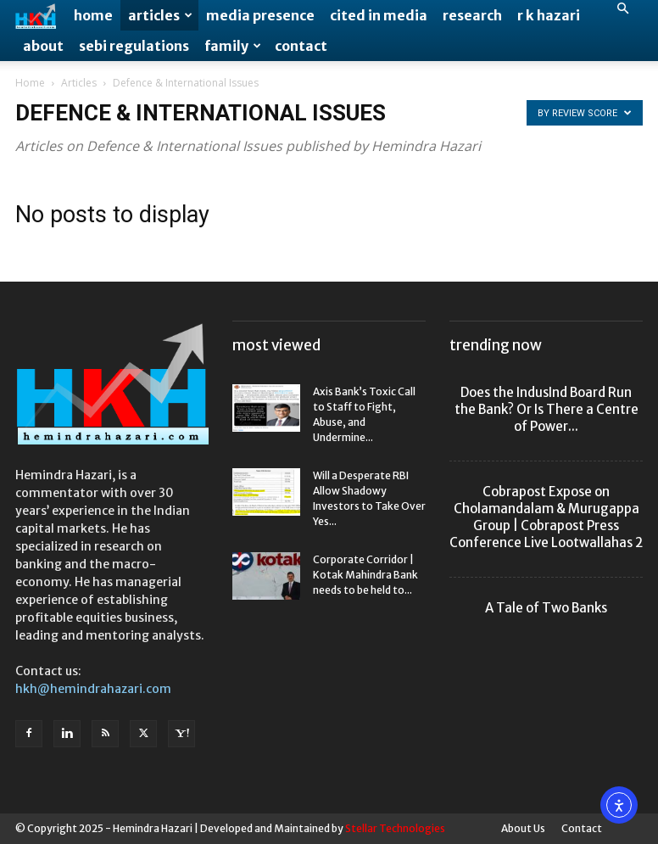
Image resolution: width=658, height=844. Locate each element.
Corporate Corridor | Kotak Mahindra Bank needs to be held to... (365, 574)
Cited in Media (378, 15)
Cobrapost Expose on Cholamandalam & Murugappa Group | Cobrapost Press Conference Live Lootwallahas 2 (546, 517)
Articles (160, 15)
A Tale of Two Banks (546, 608)
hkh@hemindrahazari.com (93, 688)
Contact (301, 45)
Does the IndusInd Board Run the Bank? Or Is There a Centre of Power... (546, 409)
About (43, 45)
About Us (523, 828)
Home (93, 15)
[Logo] (40, 15)
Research (472, 15)
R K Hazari (548, 15)
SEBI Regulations (134, 45)
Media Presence (260, 15)
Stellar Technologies (395, 828)
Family (232, 45)
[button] (622, 9)
